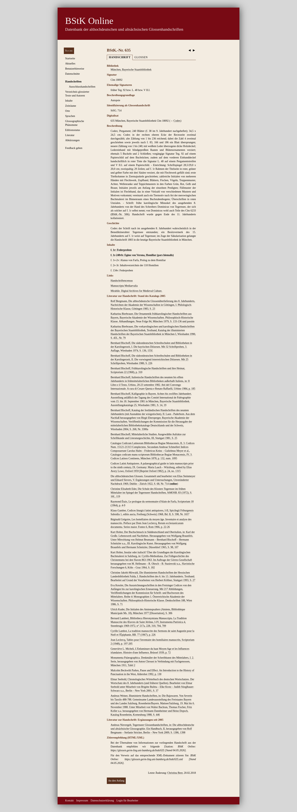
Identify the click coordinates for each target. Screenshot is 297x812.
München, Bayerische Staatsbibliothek (131, 69)
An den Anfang (116, 780)
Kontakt (69, 800)
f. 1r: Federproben (121, 250)
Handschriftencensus (122, 280)
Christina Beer (175, 772)
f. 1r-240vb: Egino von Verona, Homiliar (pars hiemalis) (142, 255)
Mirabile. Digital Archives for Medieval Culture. (136, 290)
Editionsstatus (72, 130)
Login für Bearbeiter (127, 800)
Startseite (70, 58)
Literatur (69, 135)
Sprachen (70, 116)
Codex (177, 120)
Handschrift (120, 57)
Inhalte (69, 100)
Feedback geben (73, 148)
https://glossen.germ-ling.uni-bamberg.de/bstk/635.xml (154, 759)
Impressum (82, 800)
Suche (69, 50)
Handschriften (73, 81)
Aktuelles (70, 63)
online (173, 483)
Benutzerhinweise (74, 68)
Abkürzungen (72, 140)
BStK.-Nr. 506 (120, 214)
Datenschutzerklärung (102, 800)
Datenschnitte (72, 73)
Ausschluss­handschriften (82, 86)
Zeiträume (70, 105)
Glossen (141, 57)
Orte (67, 111)
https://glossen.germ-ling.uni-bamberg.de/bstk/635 (137, 750)
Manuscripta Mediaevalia (124, 285)
